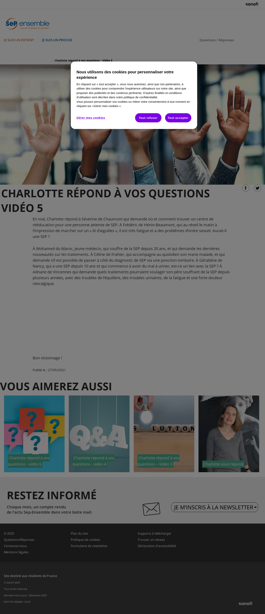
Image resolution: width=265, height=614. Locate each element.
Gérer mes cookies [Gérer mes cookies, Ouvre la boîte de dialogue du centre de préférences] (91, 117)
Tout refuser (148, 117)
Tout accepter (178, 117)
